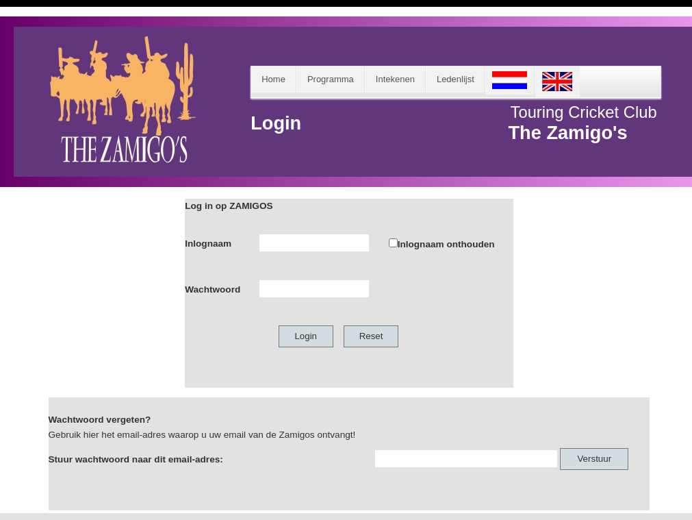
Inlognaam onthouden (446, 244)
